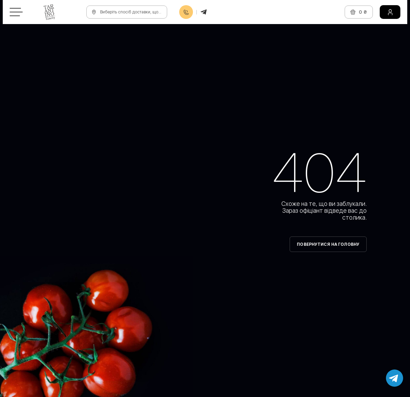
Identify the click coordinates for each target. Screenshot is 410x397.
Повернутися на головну (328, 244)
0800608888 (186, 12)
